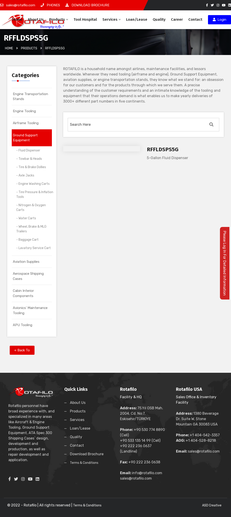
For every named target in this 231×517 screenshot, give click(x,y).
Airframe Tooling (26, 123)
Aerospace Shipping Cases (28, 276)
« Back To (22, 350)
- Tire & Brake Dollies (31, 167)
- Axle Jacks (25, 175)
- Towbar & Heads (29, 159)
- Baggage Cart (27, 240)
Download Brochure (87, 454)
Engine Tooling (24, 111)
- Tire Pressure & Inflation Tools (34, 194)
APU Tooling (22, 325)
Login (219, 20)
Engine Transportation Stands (30, 96)
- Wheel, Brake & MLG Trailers (31, 229)
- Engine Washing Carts (33, 184)
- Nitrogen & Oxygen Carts (31, 207)
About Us (36, 19)
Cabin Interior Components (23, 293)
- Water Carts (26, 218)
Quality (159, 19)
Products (58, 19)
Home (17, 19)
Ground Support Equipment (25, 137)
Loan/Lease (136, 19)
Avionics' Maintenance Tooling (30, 310)
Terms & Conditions (84, 463)
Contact (195, 19)
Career (177, 19)
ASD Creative (212, 505)
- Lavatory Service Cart (33, 248)
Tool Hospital (85, 19)
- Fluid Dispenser (28, 150)
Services (111, 19)
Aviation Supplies (26, 262)
